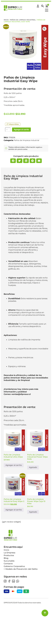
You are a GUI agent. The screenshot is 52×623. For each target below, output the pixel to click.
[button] (44, 29)
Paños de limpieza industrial (23, 20)
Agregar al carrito (21, 129)
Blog (6, 558)
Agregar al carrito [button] (14, 465)
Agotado (33, 467)
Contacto (8, 563)
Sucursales (9, 561)
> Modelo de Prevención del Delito (21, 569)
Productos (9, 555)
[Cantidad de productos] (7, 130)
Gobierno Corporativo (14, 566)
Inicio (6, 20)
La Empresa (9, 553)
